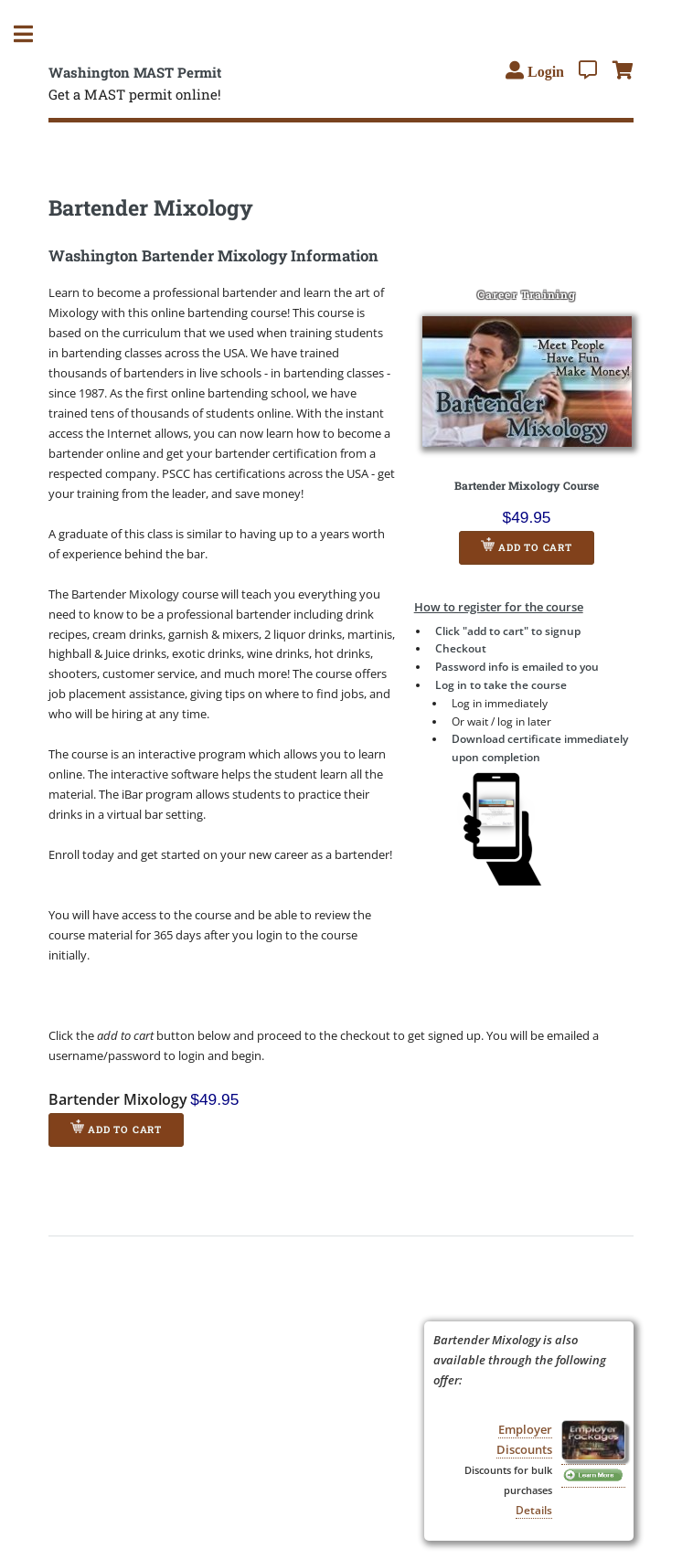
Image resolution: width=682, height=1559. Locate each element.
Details (534, 1510)
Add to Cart (526, 545)
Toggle (33, 34)
